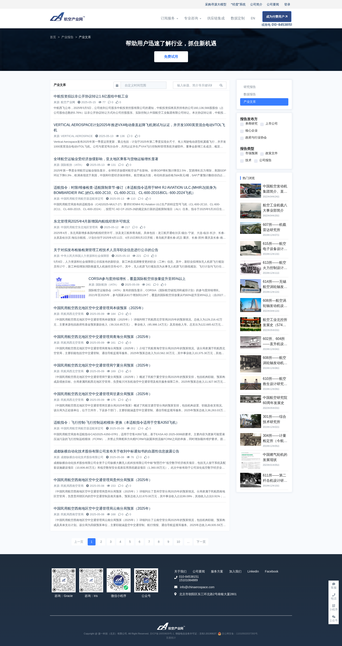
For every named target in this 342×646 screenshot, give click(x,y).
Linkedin (253, 571)
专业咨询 (192, 18)
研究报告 (250, 87)
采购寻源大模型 (215, 4)
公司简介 (256, 4)
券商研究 (251, 123)
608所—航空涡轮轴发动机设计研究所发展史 (275, 306)
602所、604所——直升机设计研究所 (275, 344)
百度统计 (171, 637)
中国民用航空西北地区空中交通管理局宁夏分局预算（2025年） (103, 365)
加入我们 (235, 571)
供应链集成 (216, 18)
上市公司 (271, 123)
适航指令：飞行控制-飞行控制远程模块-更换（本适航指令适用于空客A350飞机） (116, 422)
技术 (248, 160)
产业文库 (250, 101)
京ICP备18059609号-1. (163, 633)
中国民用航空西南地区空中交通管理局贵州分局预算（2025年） (103, 480)
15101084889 (188, 580)
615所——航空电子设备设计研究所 (275, 249)
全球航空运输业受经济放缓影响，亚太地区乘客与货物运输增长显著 (106, 159)
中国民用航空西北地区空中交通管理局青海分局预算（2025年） (103, 337)
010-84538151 (189, 576)
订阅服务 (169, 18)
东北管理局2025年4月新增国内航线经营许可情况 (92, 221)
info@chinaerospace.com (197, 587)
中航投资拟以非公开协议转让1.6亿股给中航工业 (91, 96)
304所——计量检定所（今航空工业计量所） (275, 441)
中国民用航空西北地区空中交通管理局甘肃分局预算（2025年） (103, 394)
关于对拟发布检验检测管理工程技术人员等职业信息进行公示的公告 (106, 250)
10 (178, 541)
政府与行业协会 (256, 137)
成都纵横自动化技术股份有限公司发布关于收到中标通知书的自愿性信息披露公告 (116, 451)
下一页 (201, 541)
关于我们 (180, 571)
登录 (287, 4)
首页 (53, 37)
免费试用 (171, 56)
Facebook (271, 571)
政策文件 (271, 153)
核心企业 (251, 130)
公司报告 (265, 160)
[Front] (67, 18)
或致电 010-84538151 (277, 24)
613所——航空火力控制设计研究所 (275, 268)
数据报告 (250, 94)
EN (253, 18)
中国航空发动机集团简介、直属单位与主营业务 (275, 191)
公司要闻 (273, 4)
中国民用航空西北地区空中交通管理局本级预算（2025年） (99, 308)
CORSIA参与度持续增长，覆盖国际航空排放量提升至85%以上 (137, 279)
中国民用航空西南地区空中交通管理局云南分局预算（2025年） (103, 508)
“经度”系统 (238, 4)
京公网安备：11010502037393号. (238, 633)
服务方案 (217, 571)
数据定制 (238, 18)
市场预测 (251, 153)
